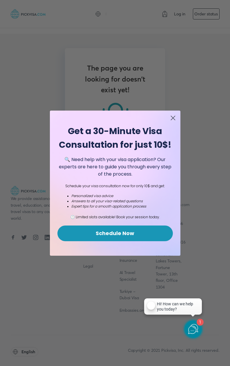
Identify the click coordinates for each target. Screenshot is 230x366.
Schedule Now (115, 233)
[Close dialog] (173, 118)
